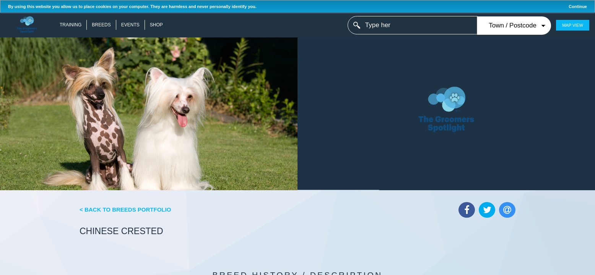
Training (70, 25)
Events (130, 25)
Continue (578, 6)
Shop (156, 25)
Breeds (101, 25)
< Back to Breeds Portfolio (125, 209)
